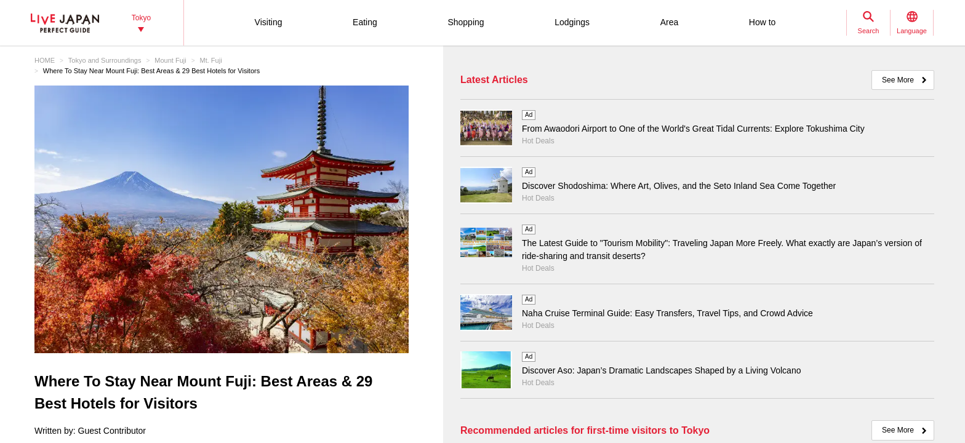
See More (898, 80)
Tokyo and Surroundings (105, 60)
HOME (44, 60)
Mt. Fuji (211, 60)
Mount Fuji (170, 60)
